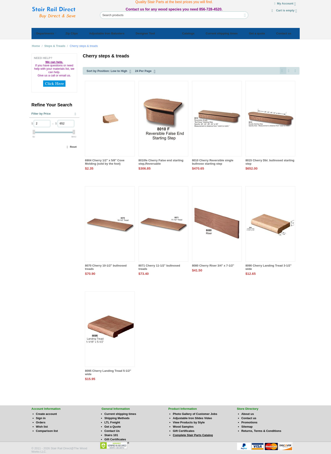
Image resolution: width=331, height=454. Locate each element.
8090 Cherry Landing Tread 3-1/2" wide (268, 266)
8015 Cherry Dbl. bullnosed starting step (269, 161)
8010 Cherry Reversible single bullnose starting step (212, 161)
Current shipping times (120, 413)
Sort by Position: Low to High (108, 70)
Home (36, 44)
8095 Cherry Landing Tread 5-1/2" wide (108, 371)
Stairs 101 (111, 434)
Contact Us (112, 430)
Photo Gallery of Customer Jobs (195, 413)
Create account (46, 413)
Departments (46, 33)
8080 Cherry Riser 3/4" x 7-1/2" (213, 265)
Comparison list (47, 430)
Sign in (41, 417)
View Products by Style (189, 421)
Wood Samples (183, 426)
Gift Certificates (115, 438)
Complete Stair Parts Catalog (193, 434)
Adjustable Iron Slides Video (192, 417)
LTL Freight (112, 421)
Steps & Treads (54, 44)
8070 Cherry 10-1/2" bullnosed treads (105, 266)
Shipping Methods (117, 417)
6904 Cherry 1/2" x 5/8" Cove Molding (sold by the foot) (104, 161)
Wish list (42, 426)
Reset (73, 145)
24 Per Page (145, 70)
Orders (41, 421)
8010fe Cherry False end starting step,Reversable (161, 161)
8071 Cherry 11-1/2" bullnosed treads (159, 266)
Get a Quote (112, 426)
